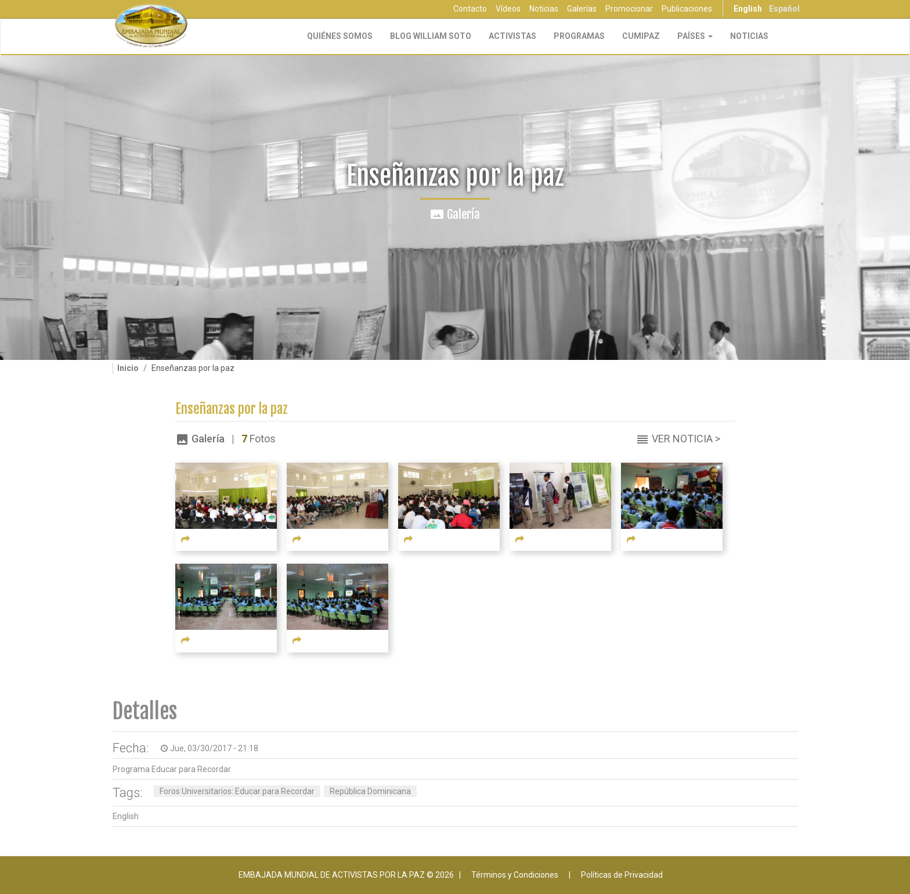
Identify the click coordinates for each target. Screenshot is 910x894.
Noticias (543, 8)
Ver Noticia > (686, 438)
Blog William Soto (430, 36)
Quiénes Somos (340, 36)
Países (695, 36)
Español (784, 8)
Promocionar (629, 8)
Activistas (512, 36)
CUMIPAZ (641, 36)
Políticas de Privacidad (622, 874)
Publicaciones (687, 8)
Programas (579, 36)
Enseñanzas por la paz (231, 409)
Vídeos (508, 8)
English (748, 8)
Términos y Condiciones (514, 874)
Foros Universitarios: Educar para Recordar (237, 791)
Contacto (470, 8)
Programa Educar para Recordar (172, 769)
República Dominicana (370, 791)
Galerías (582, 8)
